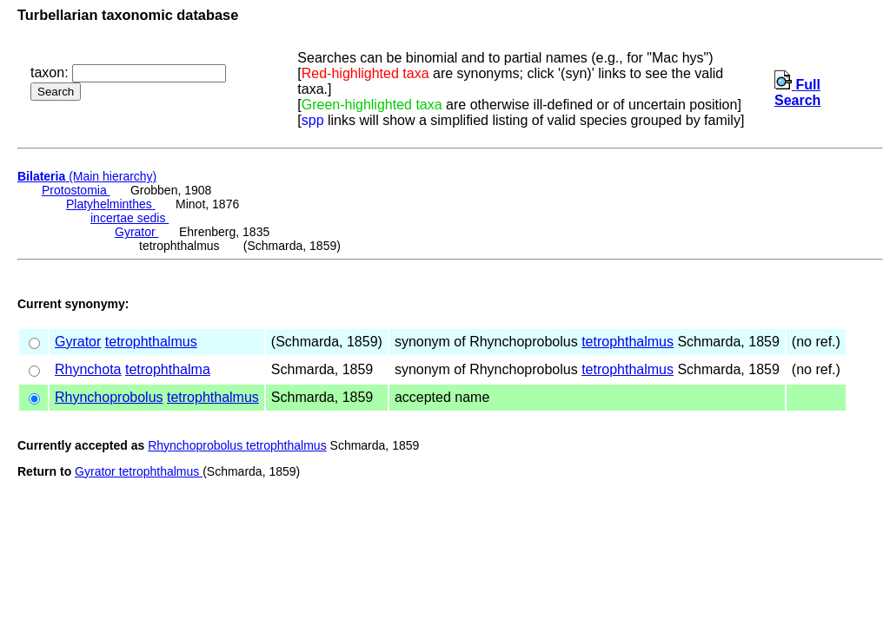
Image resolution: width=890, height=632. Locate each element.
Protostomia (76, 190)
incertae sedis (129, 218)
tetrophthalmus (151, 341)
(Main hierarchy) (86, 176)
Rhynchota (88, 369)
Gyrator (137, 232)
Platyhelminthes (111, 204)
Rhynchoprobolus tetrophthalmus (237, 445)
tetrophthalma (167, 369)
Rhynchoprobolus (109, 397)
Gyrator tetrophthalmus (139, 471)
